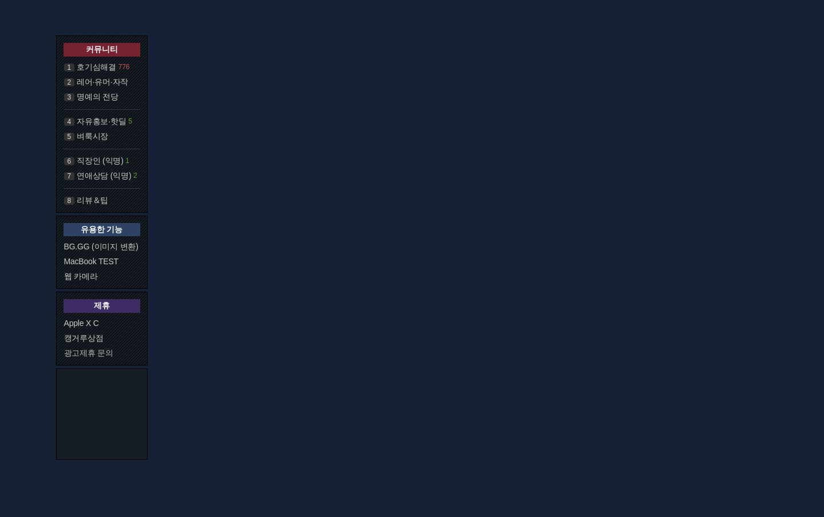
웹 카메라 (81, 276)
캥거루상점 (84, 338)
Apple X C (81, 323)
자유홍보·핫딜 (101, 121)
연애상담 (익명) (104, 175)
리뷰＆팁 (92, 200)
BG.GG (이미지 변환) (101, 246)
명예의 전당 (97, 96)
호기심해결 (96, 66)
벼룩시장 (92, 136)
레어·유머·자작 (102, 81)
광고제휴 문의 (89, 352)
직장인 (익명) (100, 160)
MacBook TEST (91, 261)
